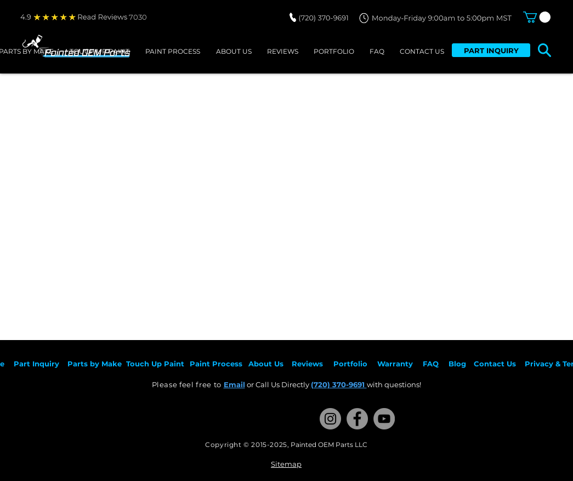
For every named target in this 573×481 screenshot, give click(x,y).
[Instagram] (330, 418)
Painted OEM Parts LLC (329, 444)
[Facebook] (357, 418)
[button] (537, 17)
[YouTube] (384, 418)
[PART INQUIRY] (491, 50)
